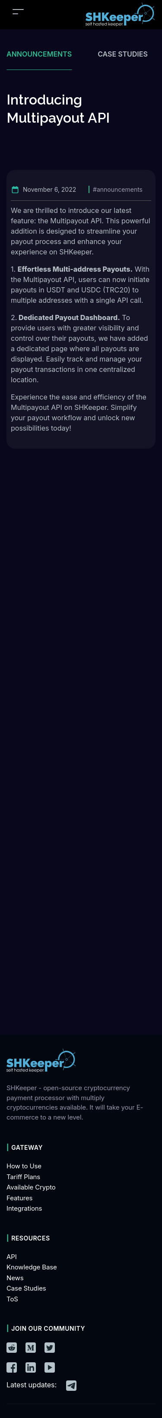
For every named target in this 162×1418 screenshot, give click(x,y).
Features (19, 1198)
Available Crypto (31, 1187)
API (11, 1257)
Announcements (39, 54)
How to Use (23, 1166)
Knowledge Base (31, 1267)
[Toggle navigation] (18, 11)
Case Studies (26, 1288)
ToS (12, 1299)
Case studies (123, 54)
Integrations (24, 1208)
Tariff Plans (23, 1177)
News (14, 1278)
